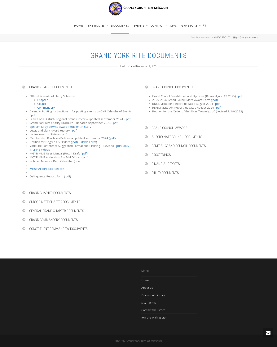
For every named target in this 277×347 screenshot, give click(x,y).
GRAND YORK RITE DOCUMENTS (50, 87)
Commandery (46, 107)
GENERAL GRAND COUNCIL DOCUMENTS (179, 146)
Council (41, 104)
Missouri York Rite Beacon (47, 169)
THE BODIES (96, 25)
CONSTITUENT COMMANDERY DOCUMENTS (58, 229)
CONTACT (158, 25)
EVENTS (139, 25)
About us (147, 287)
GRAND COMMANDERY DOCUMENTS (53, 220)
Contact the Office (153, 310)
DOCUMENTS (120, 25)
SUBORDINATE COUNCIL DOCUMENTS (177, 137)
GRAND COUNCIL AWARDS (169, 128)
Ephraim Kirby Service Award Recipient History (60, 126)
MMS (173, 25)
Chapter (42, 100)
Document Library (153, 295)
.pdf (33, 115)
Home (145, 280)
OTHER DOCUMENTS (165, 173)
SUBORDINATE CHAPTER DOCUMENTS (54, 202)
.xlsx (78, 161)
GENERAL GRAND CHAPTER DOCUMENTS (56, 211)
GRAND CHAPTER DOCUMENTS (50, 193)
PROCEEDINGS (161, 155)
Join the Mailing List (153, 317)
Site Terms (148, 302)
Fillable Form (88, 142)
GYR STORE (189, 25)
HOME (78, 25)
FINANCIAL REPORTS (166, 164)
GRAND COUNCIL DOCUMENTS (172, 87)
